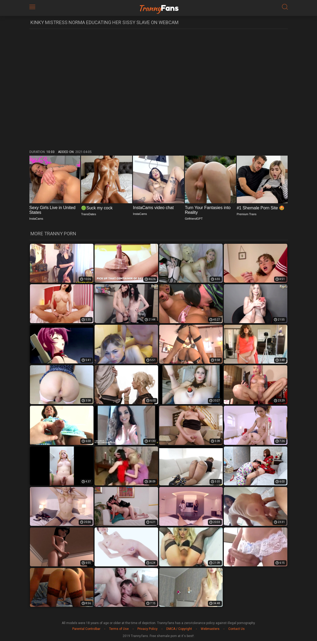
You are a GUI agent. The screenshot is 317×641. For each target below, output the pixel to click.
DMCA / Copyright (179, 629)
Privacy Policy (147, 629)
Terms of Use (119, 629)
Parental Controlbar (86, 629)
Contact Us (236, 629)
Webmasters (210, 629)
